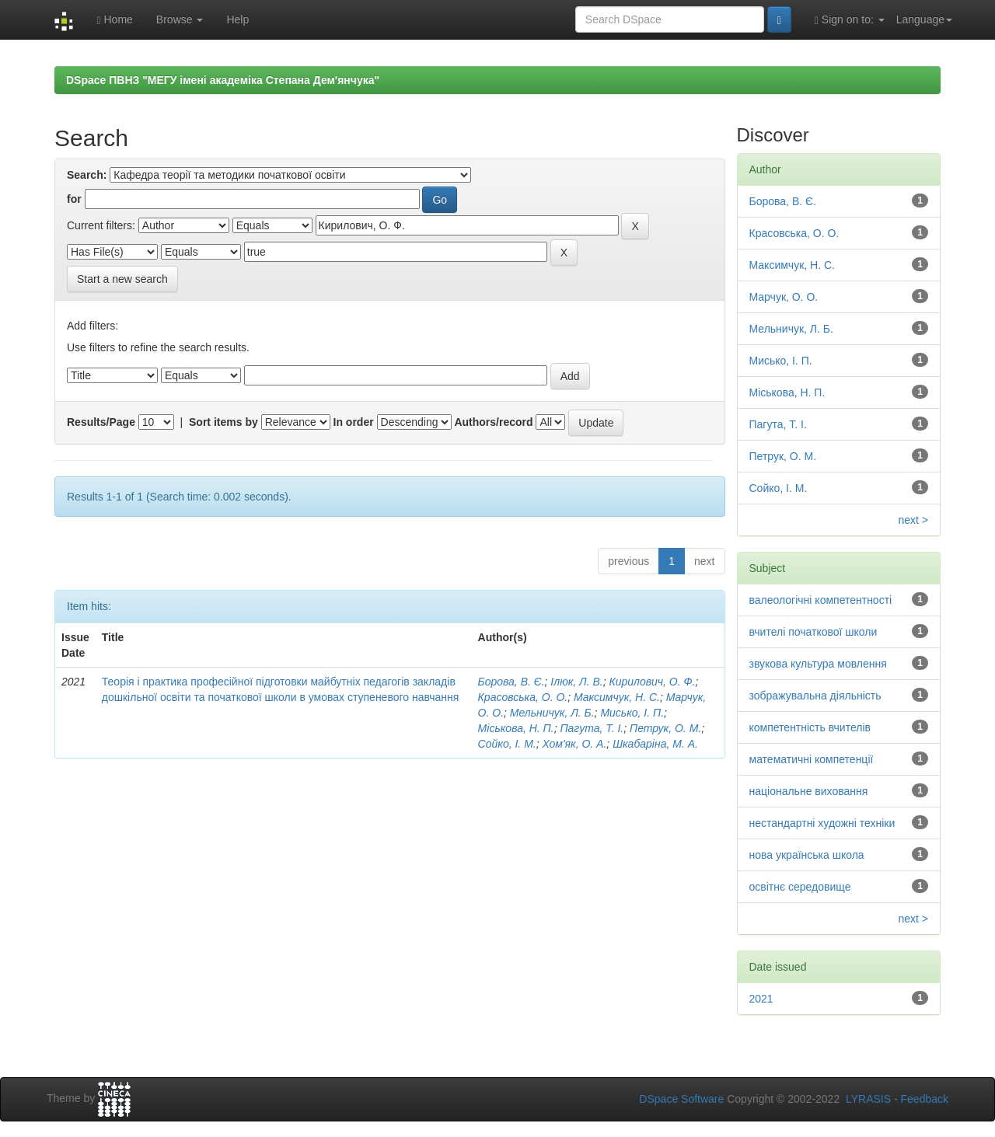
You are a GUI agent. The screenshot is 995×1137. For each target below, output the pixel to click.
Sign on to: (850, 19)
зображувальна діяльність (815, 695)
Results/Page (101, 422)
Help (237, 19)
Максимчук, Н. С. (617, 697)
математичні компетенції (811, 759)
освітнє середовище (800, 887)
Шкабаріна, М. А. (655, 744)
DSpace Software (681, 1099)
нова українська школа (806, 855)
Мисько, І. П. (632, 712)
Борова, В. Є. (511, 681)
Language (924, 19)
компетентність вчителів (810, 727)
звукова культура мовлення (818, 663)
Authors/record (493, 422)
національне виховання (808, 791)
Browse (180, 19)
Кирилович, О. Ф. (652, 681)
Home (114, 19)
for (74, 199)
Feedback (924, 1099)
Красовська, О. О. (523, 697)
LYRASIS (868, 1099)
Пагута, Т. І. (591, 728)
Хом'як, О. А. (574, 744)
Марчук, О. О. (784, 297)
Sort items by (223, 422)
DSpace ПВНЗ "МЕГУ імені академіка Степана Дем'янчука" (222, 80)
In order (353, 422)
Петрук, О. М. (665, 728)
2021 (761, 998)
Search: (86, 175)
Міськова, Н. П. (516, 728)
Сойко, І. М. (507, 744)
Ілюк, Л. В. (576, 681)
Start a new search (122, 279)
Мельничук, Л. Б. (552, 712)
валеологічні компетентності (820, 600)
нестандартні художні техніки (822, 823)
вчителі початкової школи (813, 632)
